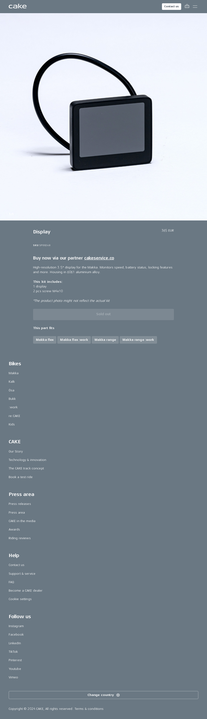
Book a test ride (21, 477)
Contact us (171, 6)
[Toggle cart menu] (187, 7)
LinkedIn (15, 643)
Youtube (15, 669)
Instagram (16, 626)
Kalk (12, 381)
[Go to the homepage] (18, 6)
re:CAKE (14, 416)
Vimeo (13, 677)
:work (13, 407)
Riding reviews (20, 538)
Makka (14, 373)
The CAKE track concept (26, 468)
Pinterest (15, 660)
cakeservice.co (99, 258)
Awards (14, 529)
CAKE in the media (22, 521)
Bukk (12, 399)
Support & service (22, 573)
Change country (104, 695)
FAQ (11, 582)
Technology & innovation (27, 460)
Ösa (11, 390)
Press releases (20, 504)
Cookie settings (20, 599)
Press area (17, 512)
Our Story (16, 451)
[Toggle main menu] (195, 7)
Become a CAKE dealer (26, 590)
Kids (12, 424)
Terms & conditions (89, 709)
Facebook (16, 634)
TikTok (13, 651)
